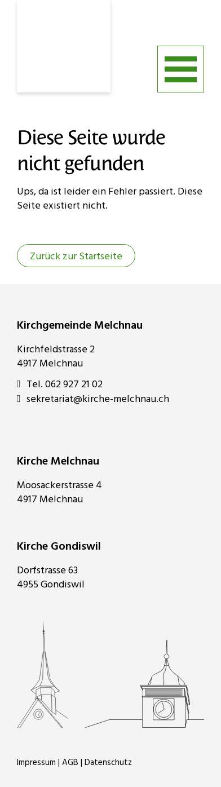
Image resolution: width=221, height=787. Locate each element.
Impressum (36, 763)
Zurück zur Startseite (76, 257)
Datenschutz (108, 763)
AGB (70, 763)
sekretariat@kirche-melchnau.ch (93, 399)
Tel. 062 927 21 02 (60, 384)
